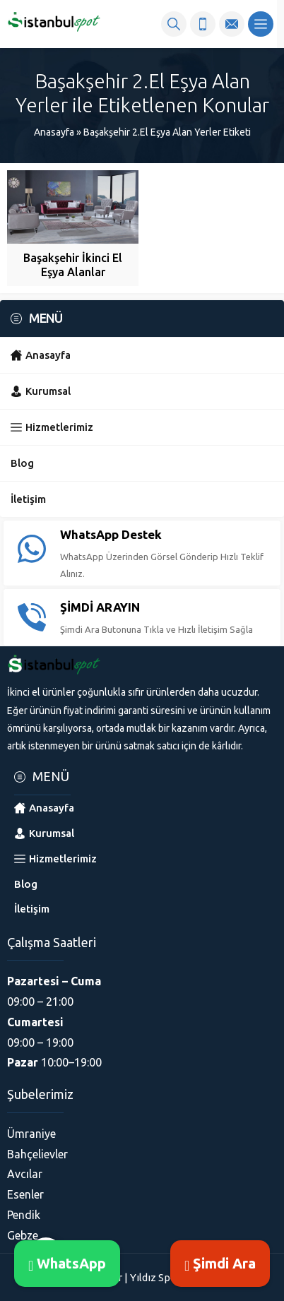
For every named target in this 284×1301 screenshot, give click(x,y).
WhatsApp (67, 1263)
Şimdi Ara (220, 1263)
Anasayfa (54, 132)
